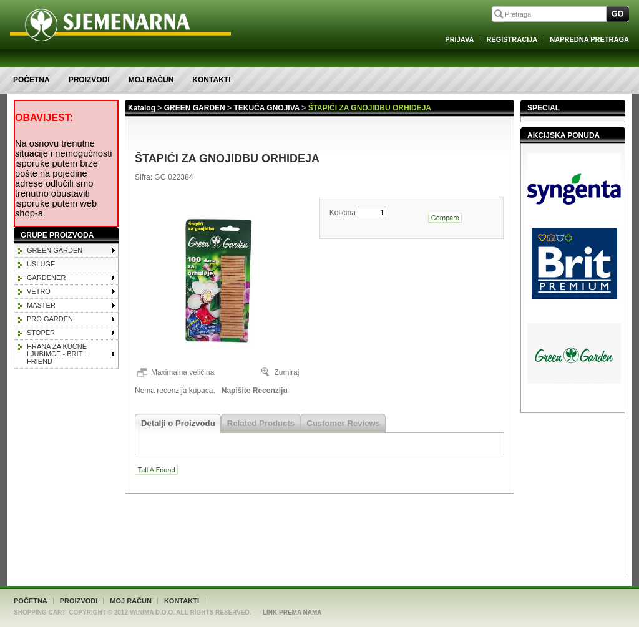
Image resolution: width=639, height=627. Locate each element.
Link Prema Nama (292, 612)
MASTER (41, 305)
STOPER (41, 332)
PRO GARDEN (50, 319)
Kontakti (211, 79)
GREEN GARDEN (54, 250)
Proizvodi (89, 79)
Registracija (511, 39)
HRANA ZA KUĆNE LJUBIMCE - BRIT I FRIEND (57, 354)
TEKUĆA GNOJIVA (266, 108)
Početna (31, 79)
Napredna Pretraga (589, 39)
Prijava (459, 39)
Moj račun (151, 79)
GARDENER (46, 277)
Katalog (141, 108)
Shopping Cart (40, 612)
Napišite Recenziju (255, 390)
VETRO (39, 291)
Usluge (41, 264)
